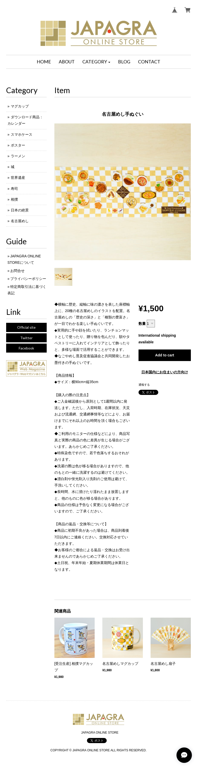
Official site (26, 327)
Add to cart (164, 355)
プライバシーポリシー (28, 279)
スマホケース (21, 134)
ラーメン (18, 156)
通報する (144, 384)
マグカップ (20, 106)
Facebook (26, 348)
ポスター (18, 145)
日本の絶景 (20, 210)
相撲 (14, 199)
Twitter (26, 338)
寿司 (14, 189)
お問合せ (17, 271)
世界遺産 (18, 178)
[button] (96, 62)
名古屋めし (20, 221)
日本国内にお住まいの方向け (164, 372)
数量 (142, 324)
